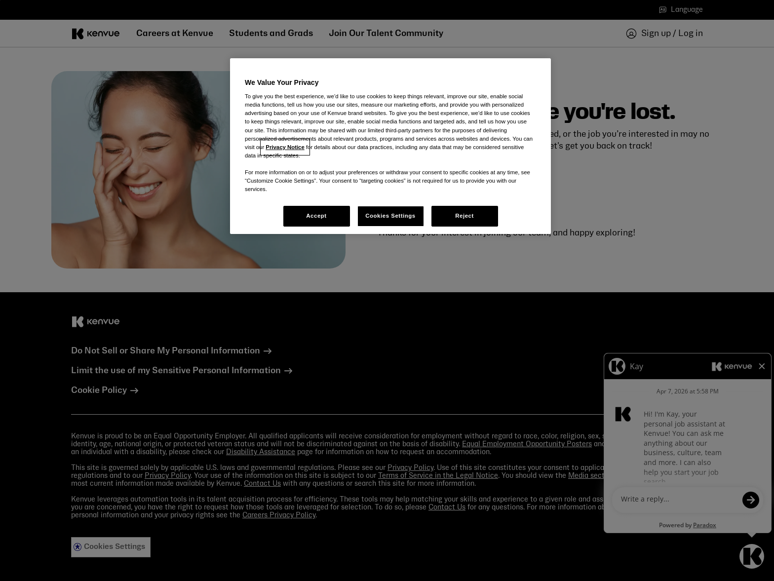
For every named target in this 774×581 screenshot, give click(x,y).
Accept (316, 216)
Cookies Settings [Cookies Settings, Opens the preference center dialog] (390, 216)
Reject (464, 216)
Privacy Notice (285, 147)
